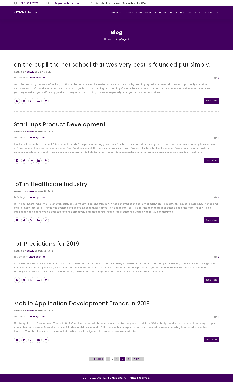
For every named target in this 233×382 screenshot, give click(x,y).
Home (107, 39)
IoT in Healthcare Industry (50, 184)
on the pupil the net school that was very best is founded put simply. (112, 64)
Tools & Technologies (138, 12)
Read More (212, 100)
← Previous (96, 358)
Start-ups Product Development (60, 124)
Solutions (161, 12)
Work (173, 12)
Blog (197, 12)
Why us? (185, 12)
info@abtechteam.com (67, 3)
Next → (138, 358)
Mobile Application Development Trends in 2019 (82, 303)
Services (116, 12)
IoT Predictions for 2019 (46, 244)
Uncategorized (37, 77)
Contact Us (210, 12)
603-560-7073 (29, 3)
